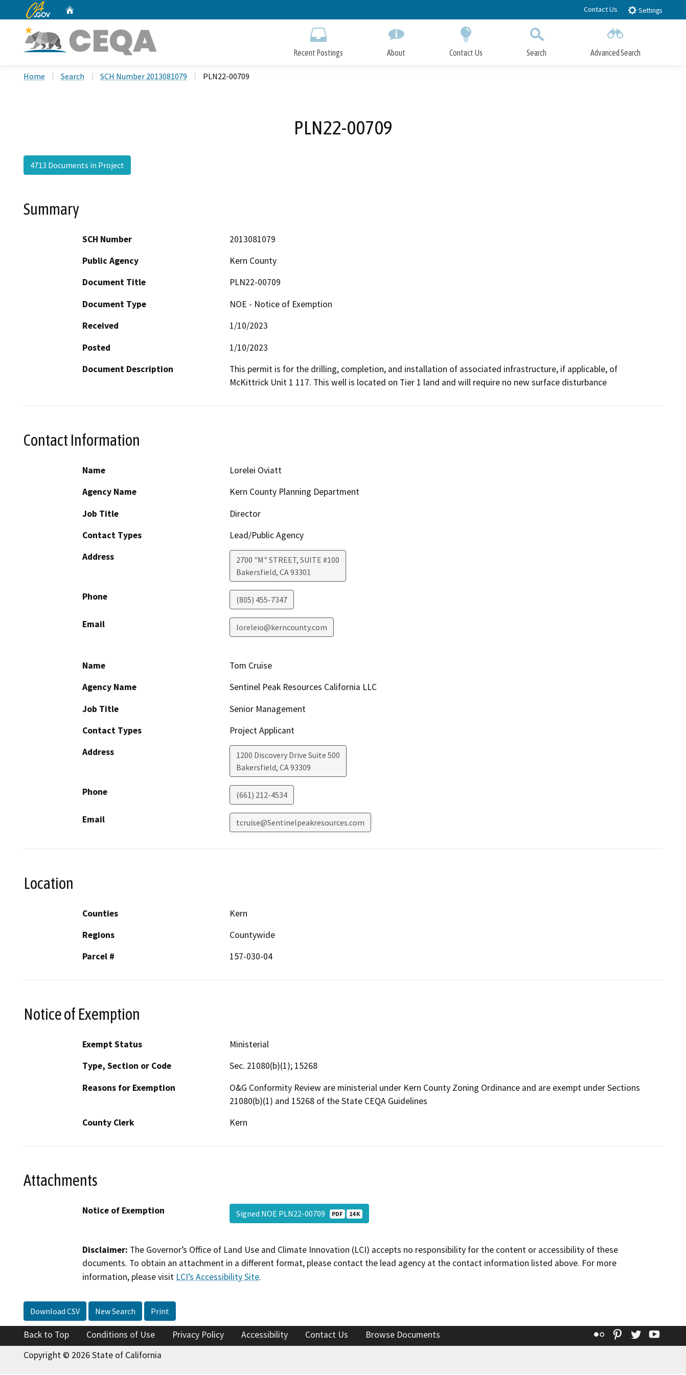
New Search (115, 1312)
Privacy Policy (198, 1335)
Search (536, 39)
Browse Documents (402, 1335)
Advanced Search (615, 39)
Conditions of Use (120, 1335)
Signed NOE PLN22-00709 (299, 1214)
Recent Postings (318, 39)
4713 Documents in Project (77, 166)
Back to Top (46, 1335)
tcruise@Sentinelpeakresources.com (300, 823)
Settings (645, 10)
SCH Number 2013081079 (143, 77)
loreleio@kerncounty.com (281, 628)
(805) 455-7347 (261, 600)
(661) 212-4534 (261, 796)
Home (34, 77)
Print (160, 1312)
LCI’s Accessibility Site (217, 1277)
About (396, 39)
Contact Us (601, 9)
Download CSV (55, 1312)
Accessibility (264, 1335)
